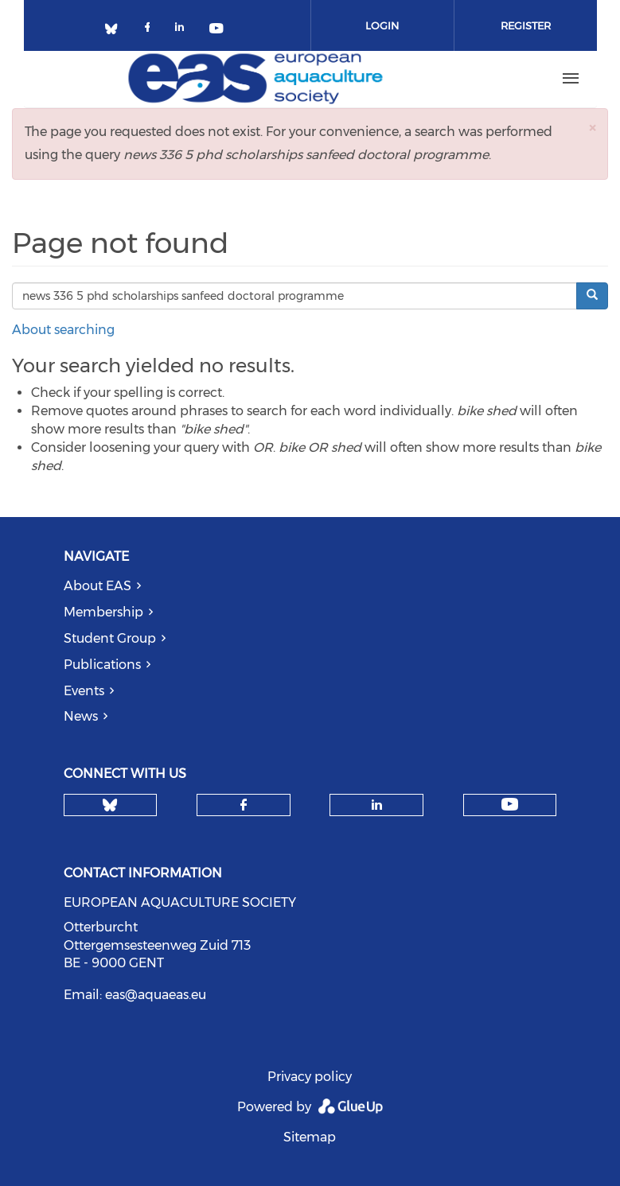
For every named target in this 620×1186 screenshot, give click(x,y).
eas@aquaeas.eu (155, 994)
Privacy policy (309, 1076)
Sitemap (309, 1137)
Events (84, 690)
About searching (63, 329)
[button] (592, 127)
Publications (102, 664)
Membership (103, 612)
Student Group (110, 638)
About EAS (97, 585)
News (81, 716)
